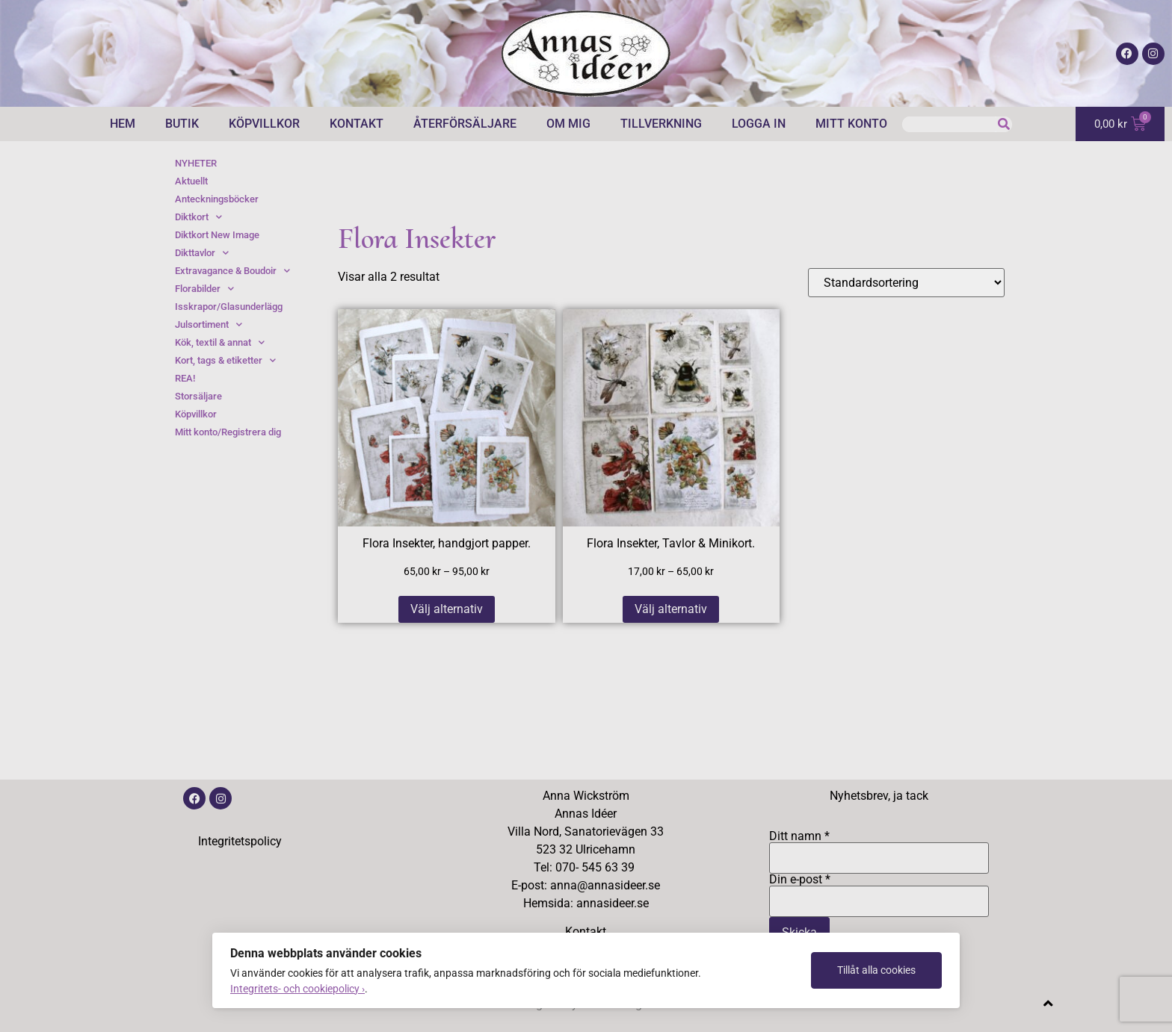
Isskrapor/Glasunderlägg (229, 306)
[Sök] (1004, 124)
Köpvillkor (264, 123)
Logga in (759, 123)
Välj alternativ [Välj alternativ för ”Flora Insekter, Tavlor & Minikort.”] (671, 609)
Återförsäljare (464, 123)
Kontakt (356, 123)
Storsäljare (198, 396)
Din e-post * (879, 891)
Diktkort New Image (217, 234)
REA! (185, 378)
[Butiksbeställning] (906, 282)
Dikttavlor (202, 253)
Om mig (568, 123)
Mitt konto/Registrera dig (228, 432)
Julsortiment (208, 325)
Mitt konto (851, 123)
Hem (122, 123)
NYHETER (196, 163)
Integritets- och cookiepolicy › (297, 989)
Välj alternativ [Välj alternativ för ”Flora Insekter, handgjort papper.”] (446, 609)
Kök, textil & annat (220, 343)
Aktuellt (191, 181)
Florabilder (204, 289)
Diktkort (198, 217)
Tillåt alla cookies (876, 970)
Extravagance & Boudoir (232, 271)
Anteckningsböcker (217, 199)
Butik (182, 123)
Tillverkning (661, 123)
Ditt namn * (879, 847)
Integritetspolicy (240, 841)
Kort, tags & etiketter (225, 361)
